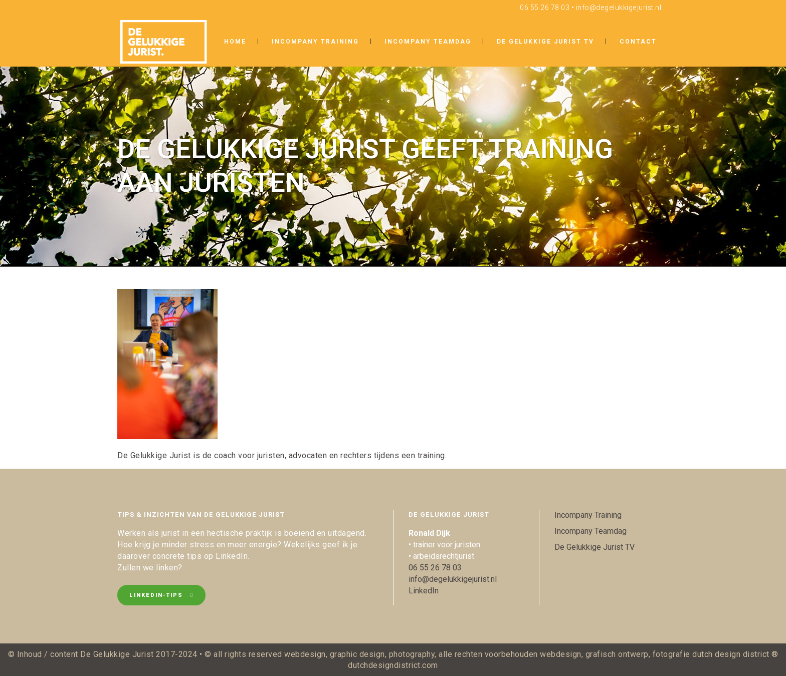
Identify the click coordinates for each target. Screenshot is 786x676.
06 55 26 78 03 (544, 8)
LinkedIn (424, 590)
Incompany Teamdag (590, 531)
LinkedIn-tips (161, 595)
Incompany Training (588, 515)
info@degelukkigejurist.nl (619, 8)
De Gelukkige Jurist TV (594, 547)
